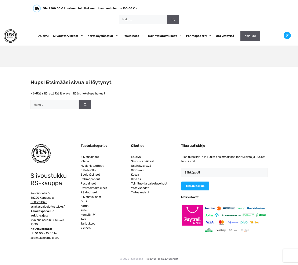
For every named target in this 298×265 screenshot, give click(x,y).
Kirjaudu (250, 36)
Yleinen (86, 228)
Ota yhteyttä (225, 36)
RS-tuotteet (89, 192)
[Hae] (173, 19)
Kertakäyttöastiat (104, 36)
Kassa (135, 174)
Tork (83, 219)
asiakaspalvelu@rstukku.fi (47, 206)
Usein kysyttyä (141, 166)
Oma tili (136, 179)
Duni (84, 201)
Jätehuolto (88, 170)
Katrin (84, 206)
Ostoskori (137, 170)
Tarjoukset (88, 223)
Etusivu (43, 36)
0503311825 (38, 202)
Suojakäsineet (90, 174)
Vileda (85, 161)
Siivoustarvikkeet (69, 36)
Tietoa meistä (140, 192)
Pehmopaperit (200, 36)
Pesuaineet (134, 36)
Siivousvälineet (91, 197)
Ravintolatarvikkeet (166, 36)
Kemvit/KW (88, 214)
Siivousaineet (90, 157)
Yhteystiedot (140, 188)
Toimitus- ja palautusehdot (149, 183)
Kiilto (84, 210)
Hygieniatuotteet (92, 166)
